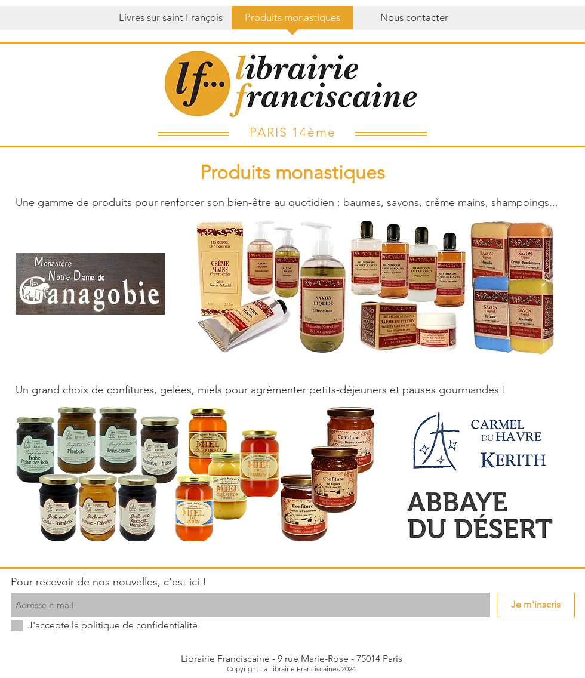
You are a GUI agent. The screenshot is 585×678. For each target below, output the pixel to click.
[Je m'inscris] (536, 605)
